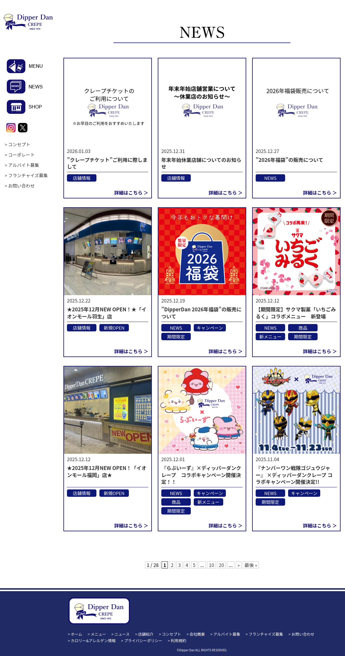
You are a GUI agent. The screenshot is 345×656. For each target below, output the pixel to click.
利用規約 (178, 640)
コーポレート (21, 155)
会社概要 (197, 634)
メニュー (98, 634)
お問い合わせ (21, 186)
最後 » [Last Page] (250, 564)
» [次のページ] (238, 564)
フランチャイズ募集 (28, 175)
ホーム (76, 634)
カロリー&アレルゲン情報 (93, 640)
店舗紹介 (145, 634)
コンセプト (19, 144)
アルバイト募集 (23, 165)
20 (221, 564)
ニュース (121, 634)
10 (211, 564)
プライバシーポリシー (143, 640)
